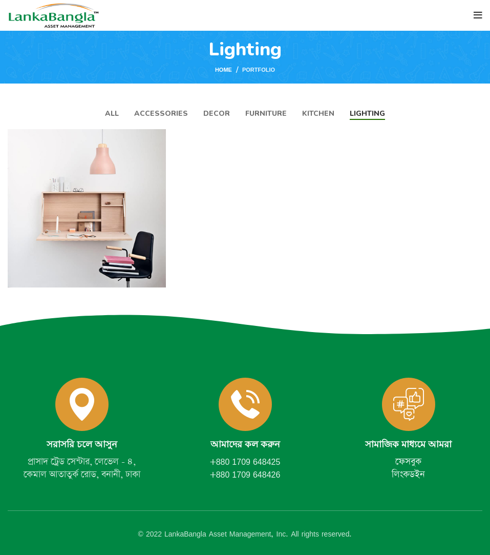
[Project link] (87, 208)
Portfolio (258, 69)
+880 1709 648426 (245, 474)
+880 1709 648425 (245, 462)
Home (223, 70)
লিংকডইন (408, 474)
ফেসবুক (408, 462)
